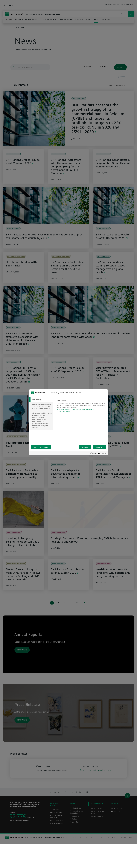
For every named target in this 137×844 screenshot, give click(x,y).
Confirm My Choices (41, 447)
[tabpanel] (81, 406)
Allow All (99, 447)
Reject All (85, 447)
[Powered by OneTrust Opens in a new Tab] (98, 453)
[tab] (41, 399)
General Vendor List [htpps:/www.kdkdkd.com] (63, 412)
